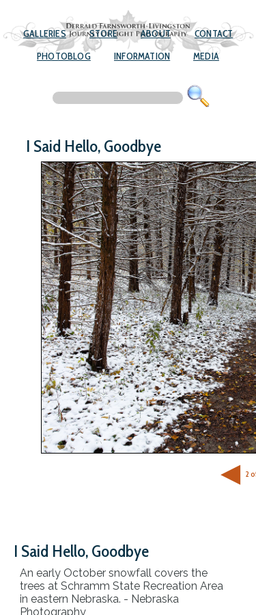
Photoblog (64, 56)
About (156, 33)
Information (142, 56)
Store (103, 33)
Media (206, 56)
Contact (214, 33)
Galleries (44, 33)
